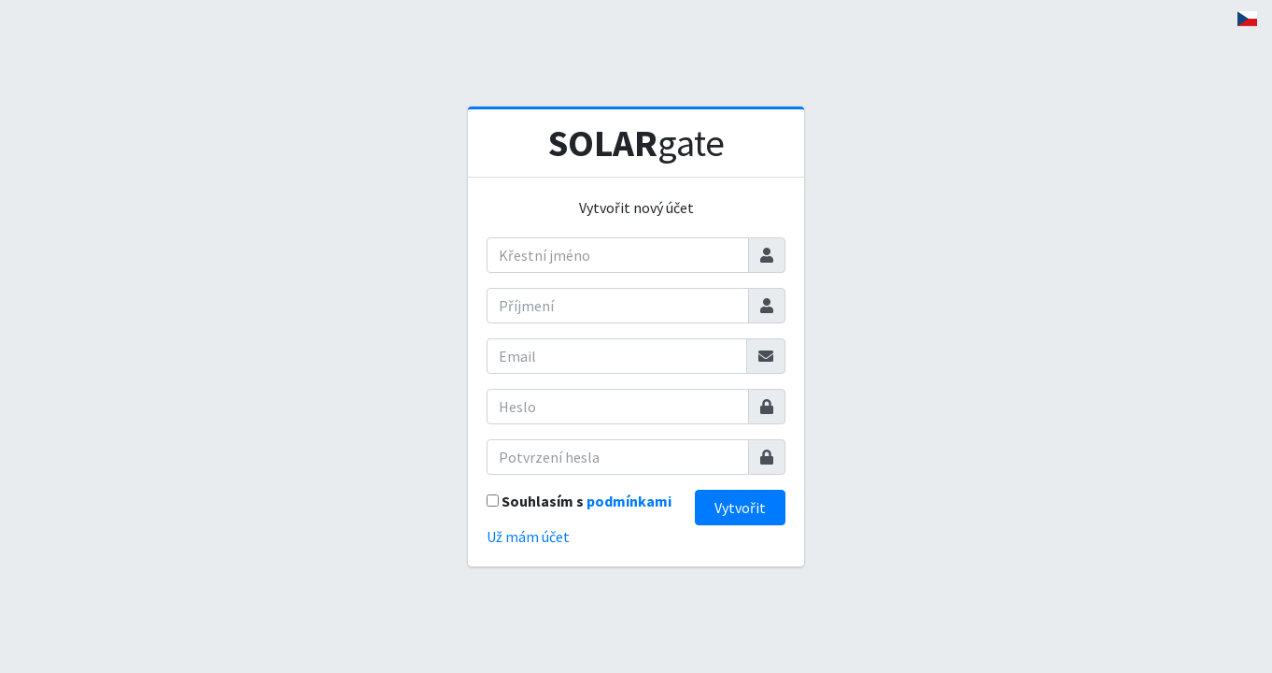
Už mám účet (528, 536)
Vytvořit (740, 507)
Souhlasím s (586, 501)
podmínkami (629, 501)
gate (636, 143)
